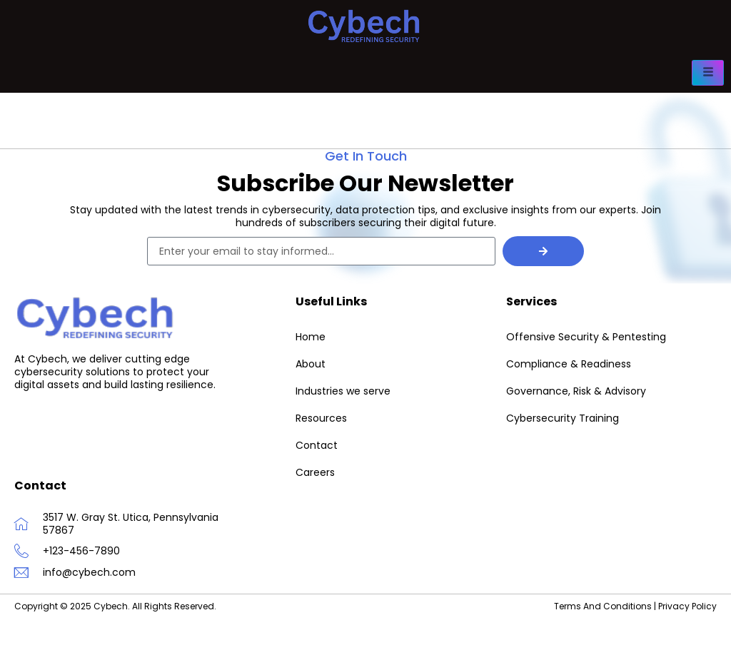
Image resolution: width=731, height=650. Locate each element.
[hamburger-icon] (708, 73)
